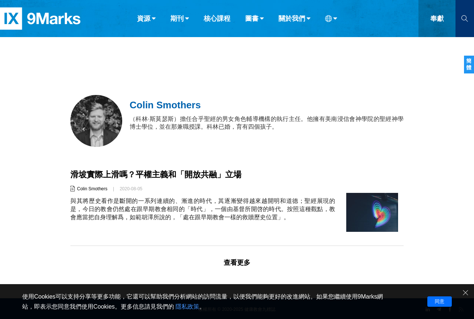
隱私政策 (187, 306)
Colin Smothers (92, 188)
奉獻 (437, 21)
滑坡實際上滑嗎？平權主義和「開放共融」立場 (155, 174)
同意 (439, 301)
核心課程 (217, 21)
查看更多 (237, 262)
